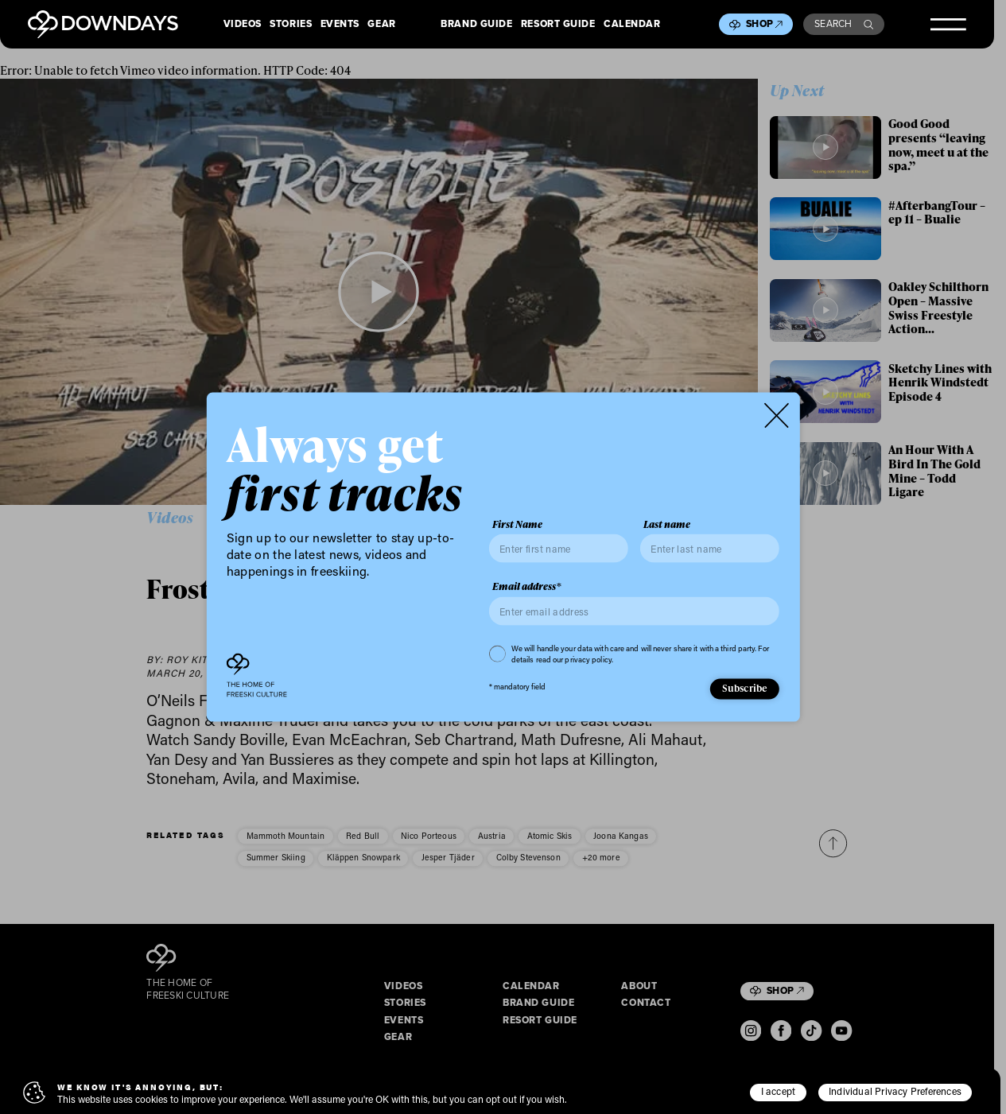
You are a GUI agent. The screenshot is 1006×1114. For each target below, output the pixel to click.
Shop (764, 24)
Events (339, 24)
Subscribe (745, 688)
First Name (517, 524)
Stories (291, 24)
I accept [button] (778, 1091)
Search (843, 24)
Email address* (526, 586)
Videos (242, 24)
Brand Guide (476, 24)
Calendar (632, 24)
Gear (381, 24)
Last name (666, 524)
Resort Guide (558, 24)
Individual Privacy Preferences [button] (895, 1091)
